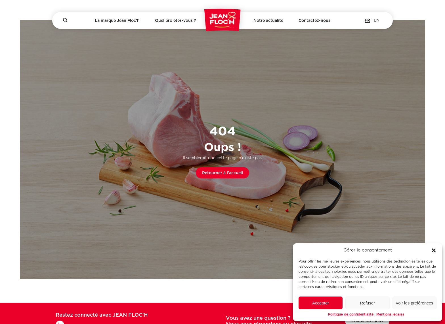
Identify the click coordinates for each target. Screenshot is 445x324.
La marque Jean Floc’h (117, 20)
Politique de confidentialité (350, 314)
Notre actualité (268, 20)
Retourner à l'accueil (222, 172)
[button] (433, 250)
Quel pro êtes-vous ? (175, 20)
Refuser (367, 302)
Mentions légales (390, 314)
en (376, 20)
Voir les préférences (414, 302)
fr (367, 20)
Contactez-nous (314, 20)
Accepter (320, 302)
